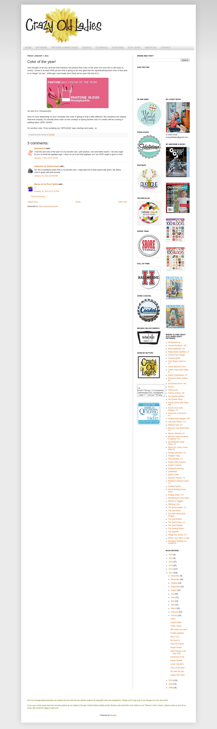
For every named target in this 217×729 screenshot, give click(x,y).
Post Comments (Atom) (48, 206)
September (175, 587)
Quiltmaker (172, 471)
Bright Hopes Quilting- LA (178, 352)
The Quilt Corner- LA (176, 522)
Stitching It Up (174, 504)
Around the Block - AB (177, 345)
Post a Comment (38, 196)
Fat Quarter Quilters (176, 396)
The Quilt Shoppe (175, 525)
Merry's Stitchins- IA (176, 433)
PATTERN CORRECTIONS (65, 47)
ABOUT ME (150, 47)
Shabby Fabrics (174, 486)
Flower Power (176, 647)
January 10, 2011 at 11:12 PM (46, 191)
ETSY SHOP (134, 47)
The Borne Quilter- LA (177, 507)
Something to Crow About (178, 498)
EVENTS (86, 47)
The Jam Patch (174, 510)
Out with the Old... (177, 671)
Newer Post (33, 202)
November (175, 579)
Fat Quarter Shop (175, 399)
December (175, 576)
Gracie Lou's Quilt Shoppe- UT (175, 409)
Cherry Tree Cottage (176, 355)
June (173, 597)
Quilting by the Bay (176, 468)
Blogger (113, 715)
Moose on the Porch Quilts (46, 184)
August (174, 590)
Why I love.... (175, 637)
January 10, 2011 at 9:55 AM (46, 176)
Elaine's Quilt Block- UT (178, 375)
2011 (171, 573)
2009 (171, 684)
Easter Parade (176, 660)
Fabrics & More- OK (176, 393)
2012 (171, 569)
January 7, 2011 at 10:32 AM (46, 158)
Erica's (171, 387)
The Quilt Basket (175, 519)
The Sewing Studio (176, 528)
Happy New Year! (177, 675)
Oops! (172, 619)
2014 (171, 562)
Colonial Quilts (174, 358)
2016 (171, 555)
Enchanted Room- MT (177, 384)
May (173, 601)
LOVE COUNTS (177, 664)
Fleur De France (177, 644)
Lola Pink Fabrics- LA (177, 422)
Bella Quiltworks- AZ (176, 349)
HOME (28, 47)
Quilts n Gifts (173, 475)
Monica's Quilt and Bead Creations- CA (178, 437)
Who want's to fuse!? (178, 629)
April (173, 605)
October (174, 583)
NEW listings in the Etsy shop (178, 652)
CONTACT (166, 47)
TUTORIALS (102, 47)
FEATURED (118, 47)
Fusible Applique (177, 633)
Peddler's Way (174, 456)
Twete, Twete (175, 626)
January (174, 615)
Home (78, 202)
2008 (171, 688)
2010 (171, 680)
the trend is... (175, 640)
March (174, 608)
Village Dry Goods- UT (177, 535)
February (175, 612)
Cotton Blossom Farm (177, 367)
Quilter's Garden (175, 465)
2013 (171, 565)
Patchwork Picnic (177, 657)
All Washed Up (174, 342)
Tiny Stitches (173, 532)
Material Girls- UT (175, 425)
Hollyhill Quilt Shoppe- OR (179, 419)
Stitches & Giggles (175, 501)
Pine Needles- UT (175, 459)
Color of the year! (177, 668)
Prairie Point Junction (177, 462)
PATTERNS (41, 47)
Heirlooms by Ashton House (46, 166)
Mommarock (39, 148)
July (173, 594)
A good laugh (175, 622)
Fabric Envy (173, 390)
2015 (171, 558)
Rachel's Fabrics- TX (176, 478)
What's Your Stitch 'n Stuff (178, 538)
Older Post (122, 202)
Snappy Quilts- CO (176, 495)
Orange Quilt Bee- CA (177, 453)
